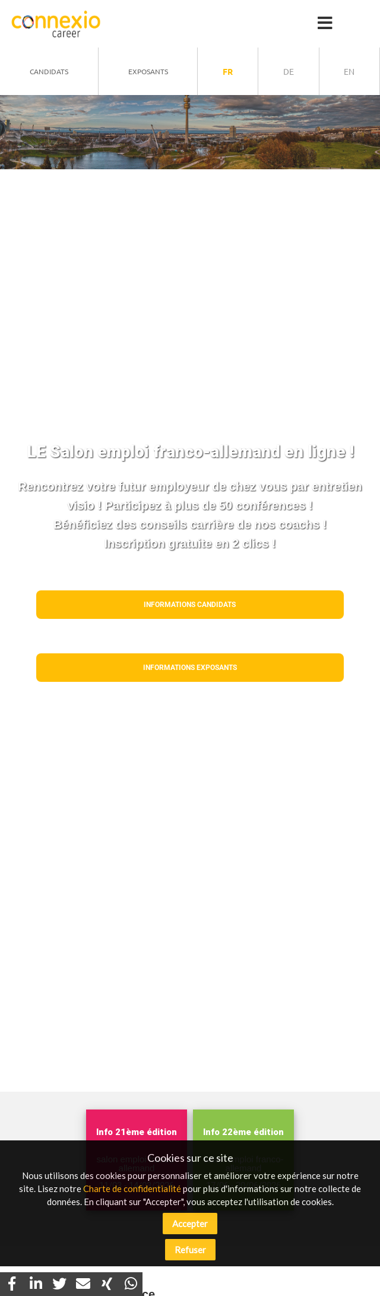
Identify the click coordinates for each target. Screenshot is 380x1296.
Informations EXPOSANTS (190, 667)
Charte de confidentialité (132, 1188)
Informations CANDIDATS (190, 604)
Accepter (190, 1223)
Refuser (190, 1249)
